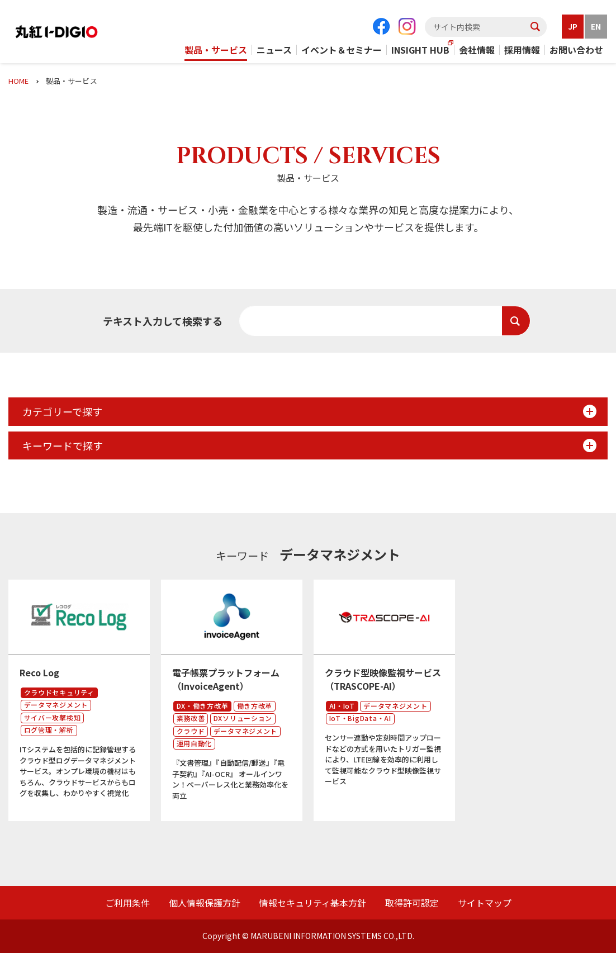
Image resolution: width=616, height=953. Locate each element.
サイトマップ (484, 902)
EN (596, 26)
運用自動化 (194, 746)
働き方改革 (255, 708)
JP (572, 26)
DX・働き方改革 (203, 708)
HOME (18, 80)
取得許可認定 (412, 902)
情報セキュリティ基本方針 (312, 902)
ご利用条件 (127, 902)
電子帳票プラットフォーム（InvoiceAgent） (225, 682)
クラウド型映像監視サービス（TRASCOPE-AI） (383, 682)
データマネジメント (56, 708)
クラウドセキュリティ (59, 695)
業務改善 (191, 721)
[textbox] (486, 27)
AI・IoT (342, 708)
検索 (516, 321)
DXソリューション (243, 721)
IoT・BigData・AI (360, 721)
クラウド (191, 734)
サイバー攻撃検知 (52, 721)
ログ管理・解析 (49, 733)
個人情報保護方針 (204, 902)
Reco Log (39, 675)
